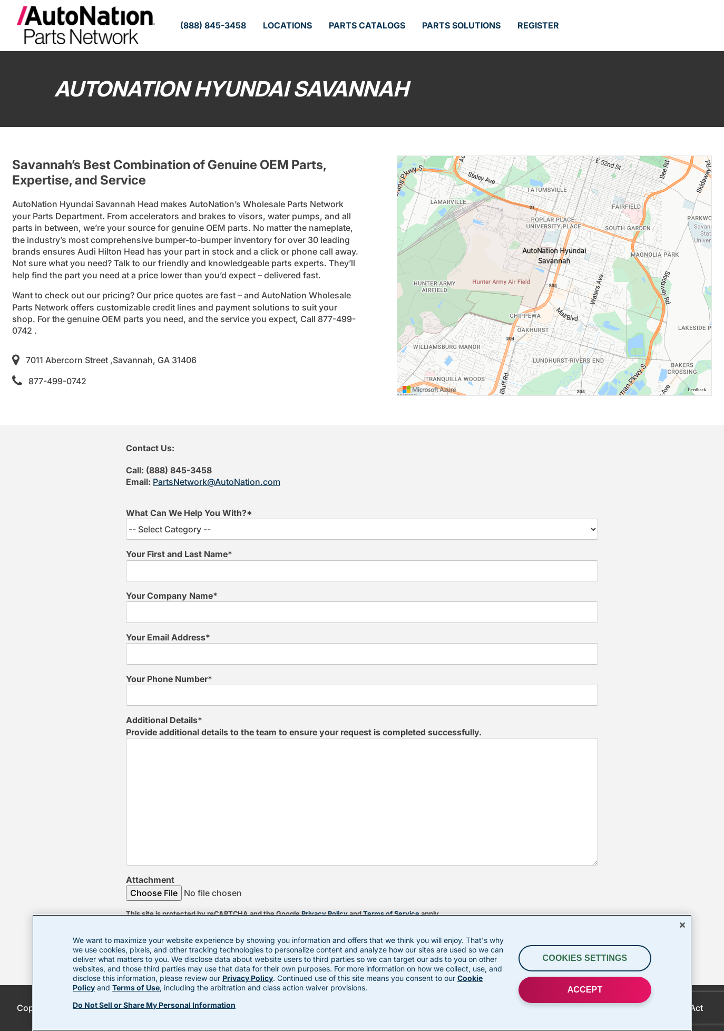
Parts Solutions (461, 25)
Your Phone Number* (169, 679)
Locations (287, 25)
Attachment (150, 879)
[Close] (682, 925)
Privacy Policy (324, 914)
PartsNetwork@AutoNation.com (216, 481)
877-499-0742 (57, 381)
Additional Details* (164, 720)
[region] (554, 275)
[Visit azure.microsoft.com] (429, 389)
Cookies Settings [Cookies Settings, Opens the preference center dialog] (585, 958)
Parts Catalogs (367, 25)
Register (538, 25)
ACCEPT (585, 989)
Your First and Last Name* (179, 554)
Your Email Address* (168, 637)
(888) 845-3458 (213, 25)
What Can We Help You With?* (189, 513)
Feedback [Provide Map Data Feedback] (697, 389)
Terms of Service (391, 914)
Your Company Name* (172, 595)
